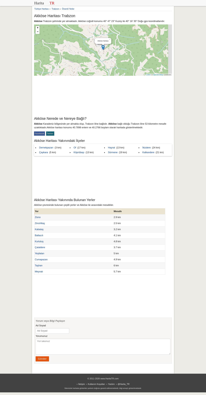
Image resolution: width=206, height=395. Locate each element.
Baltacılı (39, 235)
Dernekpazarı (46, 147)
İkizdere (146, 147)
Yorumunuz (41, 336)
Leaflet (148, 75)
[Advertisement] (103, 95)
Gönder (42, 361)
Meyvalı (39, 271)
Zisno (38, 217)
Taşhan (38, 265)
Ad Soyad (41, 325)
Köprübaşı (79, 152)
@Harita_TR (124, 387)
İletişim (81, 387)
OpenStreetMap (158, 75)
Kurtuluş (39, 241)
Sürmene (113, 152)
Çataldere (40, 247)
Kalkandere (148, 152)
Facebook (39, 133)
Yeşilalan (39, 253)
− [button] (37, 32)
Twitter (50, 133)
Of (75, 147)
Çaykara (43, 152)
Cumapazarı (41, 259)
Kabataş (39, 229)
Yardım (111, 387)
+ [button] (37, 28)
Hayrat (111, 147)
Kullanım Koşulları (96, 387)
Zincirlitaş (40, 223)
